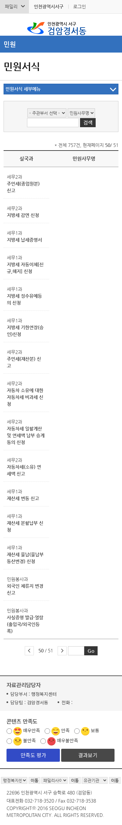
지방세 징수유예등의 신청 (24, 299)
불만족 (29, 740)
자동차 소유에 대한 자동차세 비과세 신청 (25, 397)
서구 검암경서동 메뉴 (112, 24)
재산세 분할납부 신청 (25, 526)
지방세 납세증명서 (24, 239)
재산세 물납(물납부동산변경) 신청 (25, 558)
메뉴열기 (61, 44)
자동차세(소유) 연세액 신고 (24, 470)
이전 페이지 (29, 650)
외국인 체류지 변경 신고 (25, 589)
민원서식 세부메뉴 (23, 88)
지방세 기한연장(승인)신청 (25, 331)
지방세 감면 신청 (23, 215)
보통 (95, 730)
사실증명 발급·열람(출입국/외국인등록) (25, 624)
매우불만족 (67, 740)
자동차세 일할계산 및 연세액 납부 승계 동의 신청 (26, 435)
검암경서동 (67, 28)
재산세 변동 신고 (23, 498)
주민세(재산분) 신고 (24, 362)
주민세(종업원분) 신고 (23, 187)
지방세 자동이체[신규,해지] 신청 (25, 268)
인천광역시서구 (48, 6)
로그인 (79, 6)
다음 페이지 (62, 650)
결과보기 (88, 755)
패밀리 (11, 6)
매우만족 (31, 730)
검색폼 (9, 24)
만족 (65, 730)
